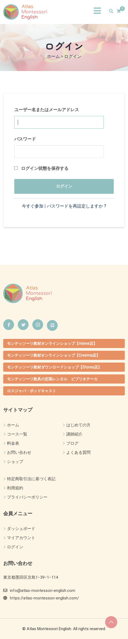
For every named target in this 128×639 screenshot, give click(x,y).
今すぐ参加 (32, 206)
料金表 (13, 443)
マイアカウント (21, 537)
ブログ (72, 443)
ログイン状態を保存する (41, 168)
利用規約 (15, 488)
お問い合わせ (19, 452)
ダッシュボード (21, 528)
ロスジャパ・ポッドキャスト (31, 391)
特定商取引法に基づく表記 (31, 478)
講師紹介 (74, 434)
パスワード (25, 139)
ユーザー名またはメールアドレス (46, 109)
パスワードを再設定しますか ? (76, 206)
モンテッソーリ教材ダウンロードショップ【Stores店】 (54, 367)
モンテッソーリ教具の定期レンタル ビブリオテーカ (52, 379)
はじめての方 (78, 425)
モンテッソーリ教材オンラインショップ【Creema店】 (53, 355)
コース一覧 (17, 434)
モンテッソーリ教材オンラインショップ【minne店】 (52, 343)
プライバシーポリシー (27, 497)
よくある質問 (78, 452)
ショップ (15, 461)
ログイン (15, 547)
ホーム (13, 425)
